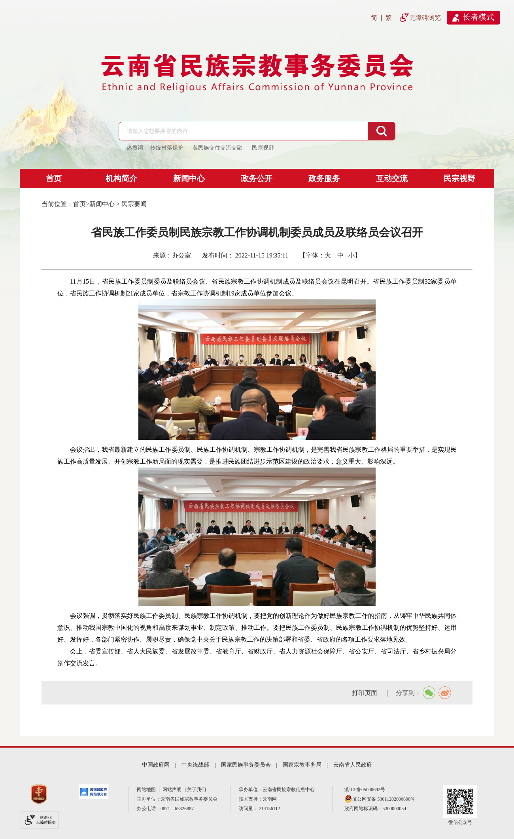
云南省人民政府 (352, 765)
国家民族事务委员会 (246, 765)
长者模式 (478, 17)
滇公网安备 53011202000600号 (383, 799)
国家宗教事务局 (302, 765)
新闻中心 (189, 178)
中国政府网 (156, 765)
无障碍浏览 (425, 17)
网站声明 (173, 789)
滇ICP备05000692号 (364, 789)
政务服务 (324, 178)
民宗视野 (459, 178)
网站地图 (147, 789)
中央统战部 (195, 765)
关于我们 (196, 789)
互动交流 (392, 178)
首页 (54, 178)
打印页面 (365, 692)
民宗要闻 (134, 204)
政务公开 (256, 178)
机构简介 (121, 178)
